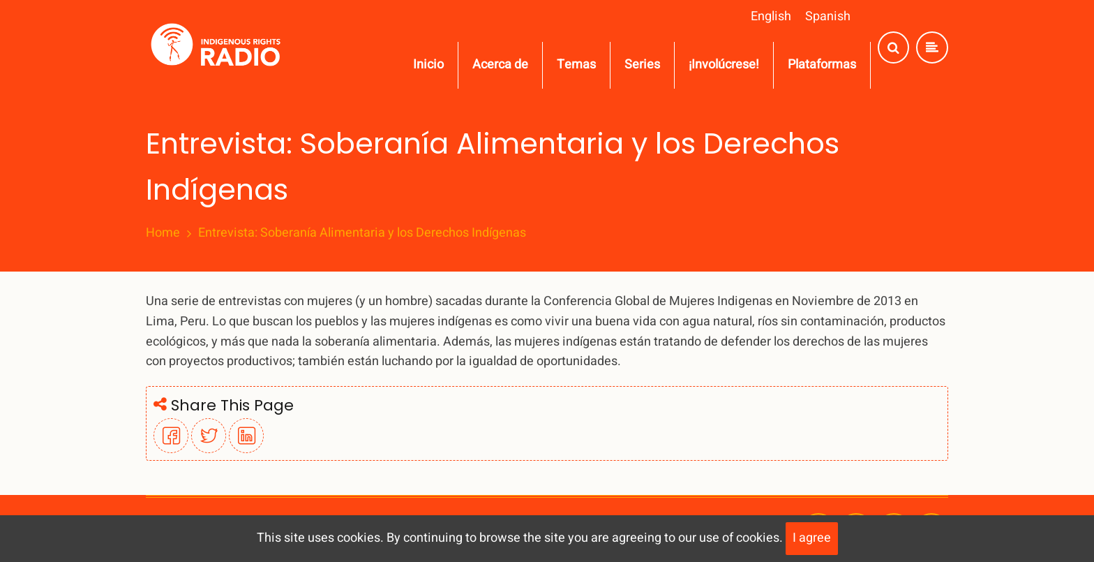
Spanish (828, 16)
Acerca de (500, 64)
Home (163, 233)
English (771, 16)
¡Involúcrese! (724, 64)
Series (642, 64)
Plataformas (822, 64)
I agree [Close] (812, 537)
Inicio (428, 64)
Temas (576, 64)
